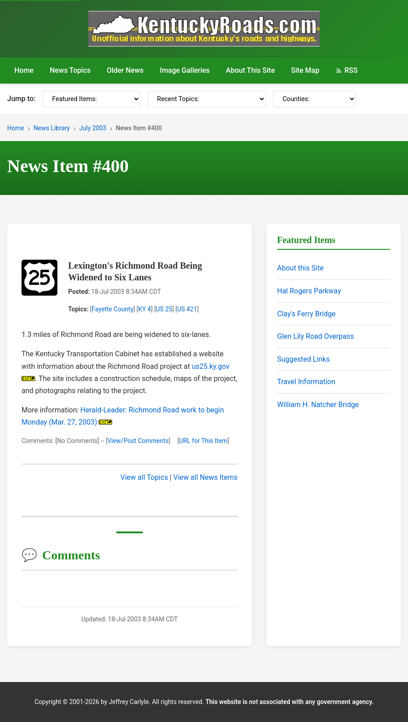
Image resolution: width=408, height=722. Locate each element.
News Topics (70, 70)
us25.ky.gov (211, 366)
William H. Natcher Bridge (318, 404)
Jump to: (21, 98)
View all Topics (144, 477)
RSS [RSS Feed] (346, 70)
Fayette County (112, 309)
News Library (52, 128)
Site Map (305, 70)
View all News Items (205, 477)
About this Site (300, 268)
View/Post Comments (138, 440)
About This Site (250, 70)
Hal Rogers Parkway (309, 291)
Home (24, 70)
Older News (125, 70)
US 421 (187, 309)
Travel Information (306, 381)
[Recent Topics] (207, 99)
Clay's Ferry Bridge (306, 314)
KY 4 (144, 309)
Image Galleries (185, 70)
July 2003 (92, 128)
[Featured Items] (91, 99)
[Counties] (314, 99)
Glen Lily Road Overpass (315, 336)
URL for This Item (203, 440)
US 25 (164, 309)
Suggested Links (303, 359)
